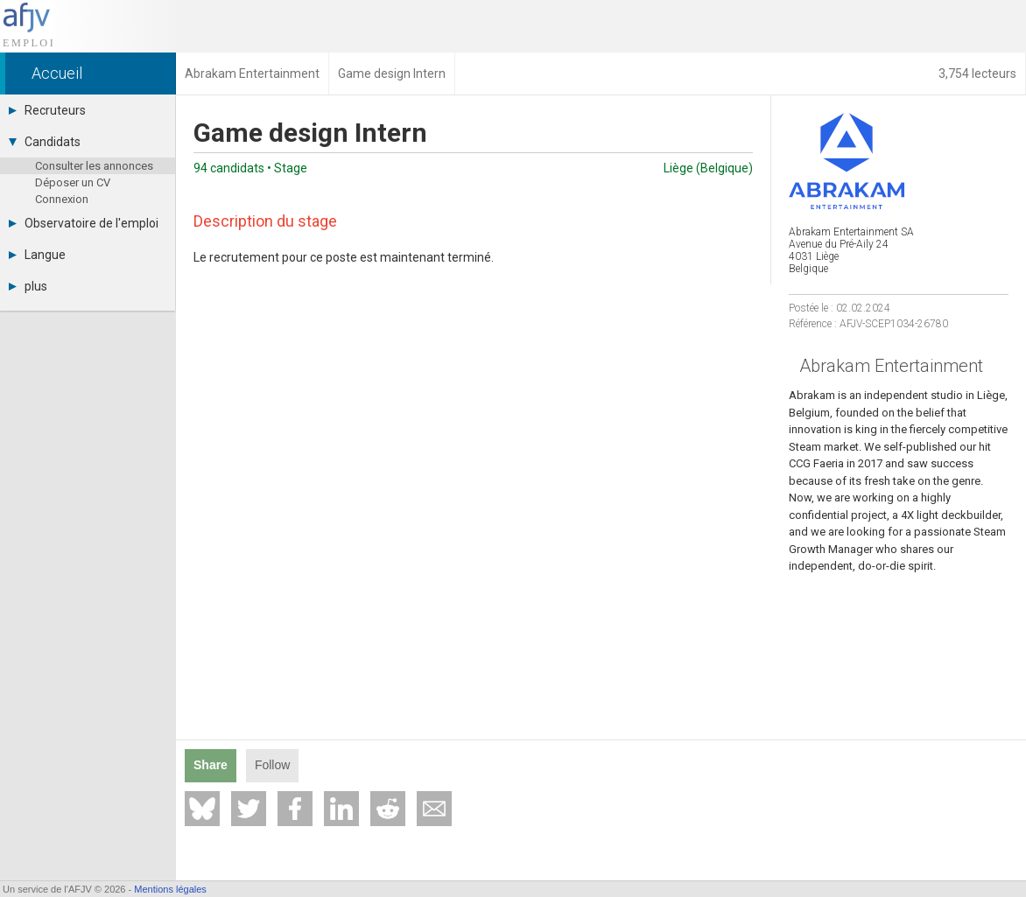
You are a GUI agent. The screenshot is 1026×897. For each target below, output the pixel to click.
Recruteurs (47, 110)
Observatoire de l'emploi (83, 223)
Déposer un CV (72, 182)
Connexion (61, 199)
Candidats (45, 142)
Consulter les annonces (94, 165)
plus (28, 286)
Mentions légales (170, 889)
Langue (37, 255)
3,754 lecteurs (977, 74)
